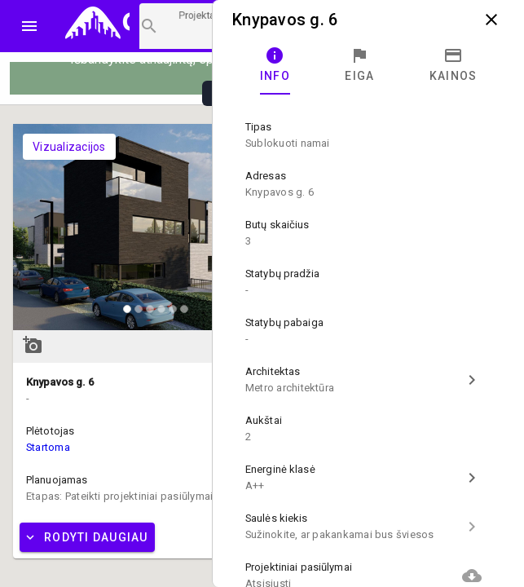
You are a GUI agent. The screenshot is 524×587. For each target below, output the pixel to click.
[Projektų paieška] (177, 26)
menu (29, 26)
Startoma (48, 447)
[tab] (275, 65)
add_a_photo (32, 345)
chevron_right (472, 380)
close (491, 19)
